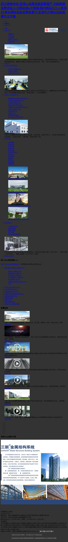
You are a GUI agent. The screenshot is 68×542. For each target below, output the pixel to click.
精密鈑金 (11, 164)
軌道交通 (11, 150)
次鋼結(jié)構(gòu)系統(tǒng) (17, 282)
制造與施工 (8, 223)
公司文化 (11, 36)
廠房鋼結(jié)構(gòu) (14, 273)
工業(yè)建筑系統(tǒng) (15, 100)
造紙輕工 (11, 158)
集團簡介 (11, 34)
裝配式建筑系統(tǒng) (15, 105)
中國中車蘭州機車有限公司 (33, 527)
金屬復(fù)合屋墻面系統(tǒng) (18, 107)
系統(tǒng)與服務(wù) (11, 95)
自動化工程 (12, 113)
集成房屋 (11, 146)
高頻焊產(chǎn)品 (14, 279)
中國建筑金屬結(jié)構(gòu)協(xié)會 (32, 523)
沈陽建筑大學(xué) (18, 527)
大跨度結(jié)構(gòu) (14, 275)
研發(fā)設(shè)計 (13, 73)
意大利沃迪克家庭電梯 (15, 117)
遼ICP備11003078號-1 (47, 531)
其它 (9, 284)
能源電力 (11, 160)
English (6, 23)
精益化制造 (12, 230)
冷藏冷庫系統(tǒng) (14, 109)
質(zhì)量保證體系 (14, 234)
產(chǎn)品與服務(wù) (12, 264)
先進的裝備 (12, 228)
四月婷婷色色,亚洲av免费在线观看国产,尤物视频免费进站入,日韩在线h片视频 (34, 538)
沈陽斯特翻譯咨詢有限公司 (52, 527)
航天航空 (11, 154)
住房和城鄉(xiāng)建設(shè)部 (10, 523)
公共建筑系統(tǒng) (14, 103)
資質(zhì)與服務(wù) (14, 69)
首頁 (5, 28)
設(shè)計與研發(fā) (10, 65)
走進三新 (7, 30)
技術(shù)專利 (12, 71)
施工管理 (11, 232)
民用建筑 (11, 144)
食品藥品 (11, 156)
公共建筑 (11, 142)
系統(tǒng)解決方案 (14, 271)
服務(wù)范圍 (12, 40)
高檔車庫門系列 (13, 115)
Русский (7, 25)
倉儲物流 (11, 162)
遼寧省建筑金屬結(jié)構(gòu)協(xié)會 (34, 525)
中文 (5, 21)
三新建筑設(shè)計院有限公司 (12, 525)
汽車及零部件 (12, 152)
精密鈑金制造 (12, 111)
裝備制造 (11, 148)
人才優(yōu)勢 (12, 226)
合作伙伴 (11, 42)
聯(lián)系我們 (9, 256)
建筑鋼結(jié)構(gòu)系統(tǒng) (18, 98)
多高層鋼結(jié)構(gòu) (15, 277)
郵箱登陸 (63, 30)
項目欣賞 (7, 139)
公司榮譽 (11, 38)
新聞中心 (7, 63)
